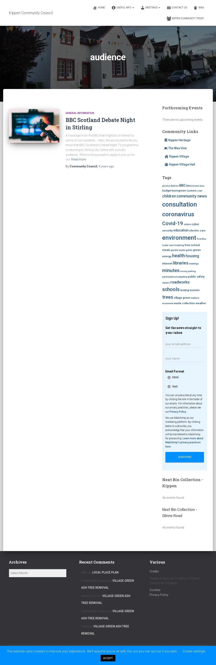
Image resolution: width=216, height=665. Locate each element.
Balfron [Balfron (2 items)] (175, 186)
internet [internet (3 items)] (167, 263)
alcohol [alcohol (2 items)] (166, 186)
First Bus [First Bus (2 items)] (201, 239)
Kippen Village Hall (179, 164)
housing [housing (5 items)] (192, 256)
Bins (198, 8)
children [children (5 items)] (169, 196)
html (175, 377)
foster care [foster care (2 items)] (168, 245)
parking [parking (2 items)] (192, 271)
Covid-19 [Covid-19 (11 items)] (172, 223)
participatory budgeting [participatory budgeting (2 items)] (174, 276)
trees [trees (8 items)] (167, 297)
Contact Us (177, 8)
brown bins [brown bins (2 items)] (198, 186)
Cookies (155, 590)
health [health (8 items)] (178, 255)
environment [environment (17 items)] (179, 237)
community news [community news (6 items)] (192, 196)
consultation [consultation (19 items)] (179, 204)
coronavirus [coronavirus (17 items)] (178, 214)
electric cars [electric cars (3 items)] (197, 230)
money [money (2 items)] (183, 271)
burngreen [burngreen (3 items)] (179, 190)
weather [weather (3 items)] (201, 303)
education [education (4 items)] (181, 230)
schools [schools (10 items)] (171, 289)
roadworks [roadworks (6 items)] (180, 282)
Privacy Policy (178, 411)
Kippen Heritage (177, 140)
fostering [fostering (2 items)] (179, 245)
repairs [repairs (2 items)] (166, 282)
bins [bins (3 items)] (189, 185)
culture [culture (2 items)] (187, 224)
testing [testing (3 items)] (184, 290)
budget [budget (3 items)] (166, 190)
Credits (154, 571)
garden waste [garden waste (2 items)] (178, 250)
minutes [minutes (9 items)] (171, 270)
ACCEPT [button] (108, 658)
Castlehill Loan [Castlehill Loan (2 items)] (194, 190)
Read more (78, 159)
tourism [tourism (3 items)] (195, 290)
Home (99, 8)
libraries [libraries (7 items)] (180, 262)
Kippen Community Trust (185, 18)
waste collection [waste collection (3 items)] (184, 303)
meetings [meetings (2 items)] (194, 263)
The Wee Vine (175, 148)
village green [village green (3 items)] (182, 297)
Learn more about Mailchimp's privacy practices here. (184, 442)
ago (106, 166)
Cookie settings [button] (194, 651)
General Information (80, 113)
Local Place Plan (105, 572)
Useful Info (122, 8)
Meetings (150, 8)
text (175, 386)
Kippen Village (176, 156)
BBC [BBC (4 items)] (182, 185)
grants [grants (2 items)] (189, 250)
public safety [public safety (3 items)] (196, 276)
